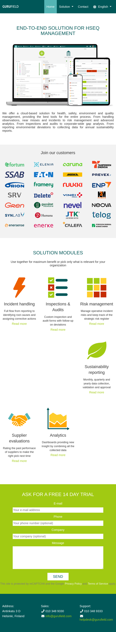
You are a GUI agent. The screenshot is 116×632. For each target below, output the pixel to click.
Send (58, 576)
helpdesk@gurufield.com (96, 619)
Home (51, 6)
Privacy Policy (73, 583)
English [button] (101, 6)
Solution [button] (65, 6)
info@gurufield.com (58, 616)
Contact (83, 6)
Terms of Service (98, 583)
